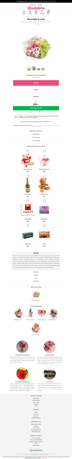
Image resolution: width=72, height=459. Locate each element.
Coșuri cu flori (36, 400)
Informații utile (36, 419)
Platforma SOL (36, 443)
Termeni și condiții (36, 433)
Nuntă (36, 404)
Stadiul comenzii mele (36, 422)
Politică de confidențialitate (36, 438)
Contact (36, 410)
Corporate (36, 402)
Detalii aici (35, 115)
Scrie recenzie (36, 135)
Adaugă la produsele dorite (36, 129)
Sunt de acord (44, 458)
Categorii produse (36, 394)
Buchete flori (36, 396)
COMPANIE (36, 408)
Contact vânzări (36, 138)
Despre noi (36, 412)
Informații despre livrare (36, 428)
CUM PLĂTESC (33, 3)
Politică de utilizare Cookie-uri (36, 439)
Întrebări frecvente (36, 429)
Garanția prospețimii (36, 416)
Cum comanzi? (36, 426)
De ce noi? (36, 414)
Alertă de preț (36, 132)
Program (36, 424)
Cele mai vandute (36, 398)
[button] (29, 66)
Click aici (50, 387)
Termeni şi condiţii (36, 458)
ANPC (36, 441)
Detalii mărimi (36, 76)
